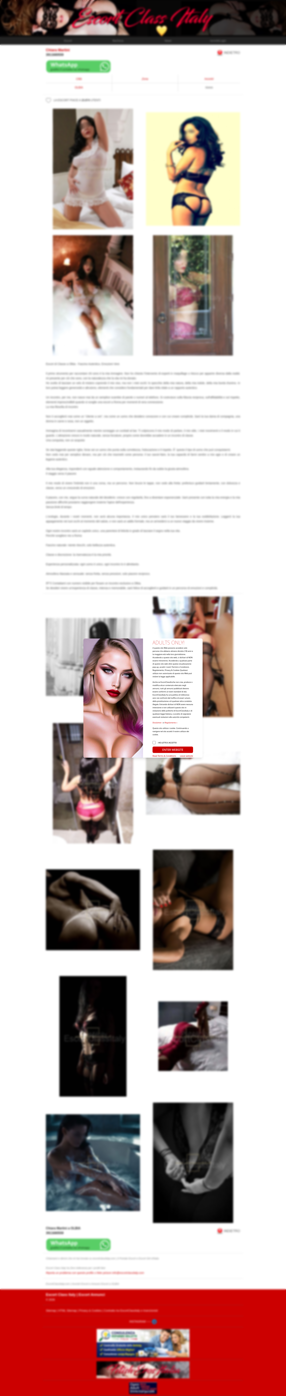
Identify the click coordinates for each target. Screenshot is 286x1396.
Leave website (186, 756)
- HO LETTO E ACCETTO (167, 743)
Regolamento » (171, 722)
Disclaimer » (158, 722)
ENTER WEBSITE (172, 750)
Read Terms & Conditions (164, 756)
